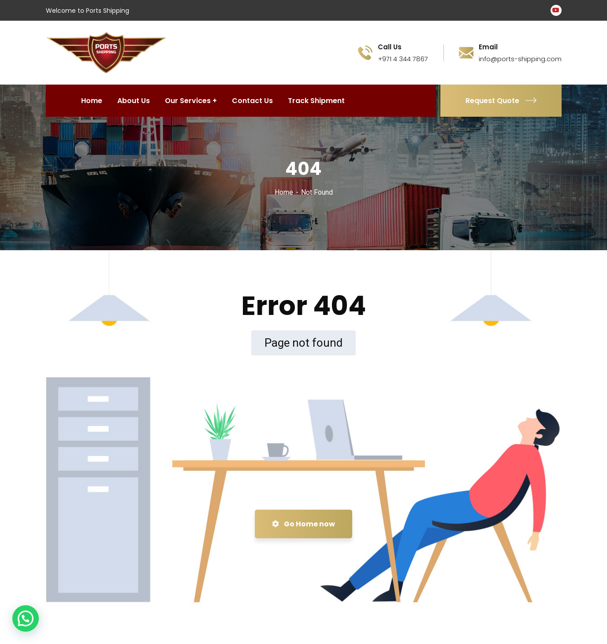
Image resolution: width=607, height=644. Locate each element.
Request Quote (500, 101)
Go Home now (303, 524)
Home (284, 192)
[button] (25, 618)
